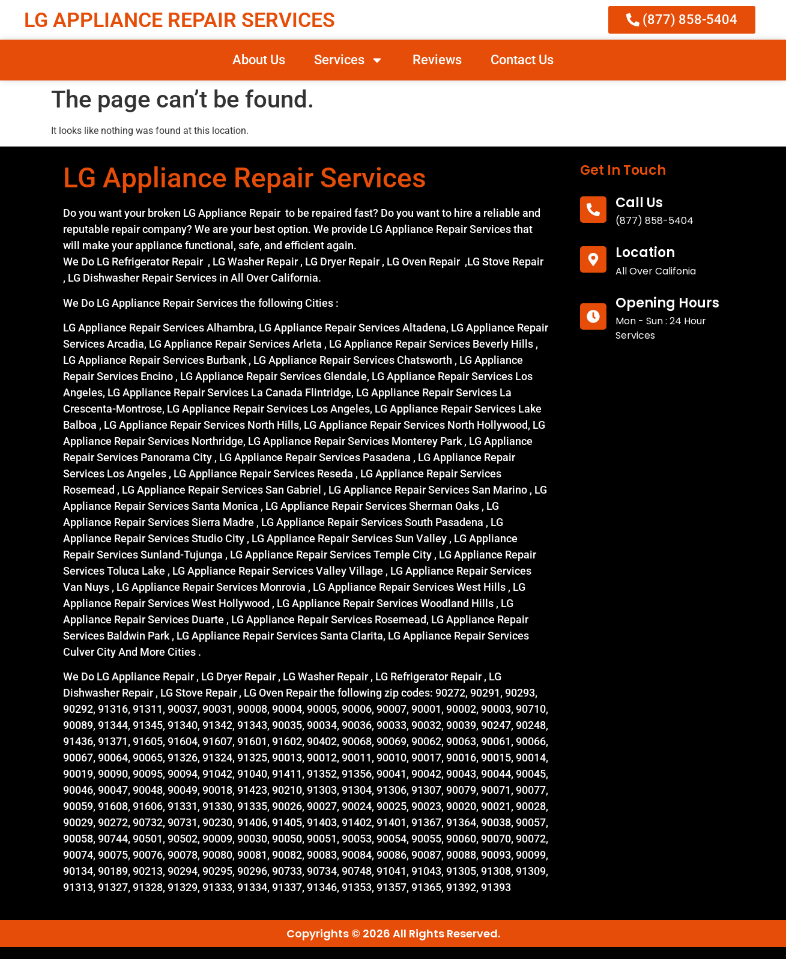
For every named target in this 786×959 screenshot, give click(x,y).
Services (349, 60)
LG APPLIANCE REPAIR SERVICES (179, 20)
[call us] (593, 209)
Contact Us (522, 59)
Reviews (437, 59)
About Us (258, 59)
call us (639, 202)
